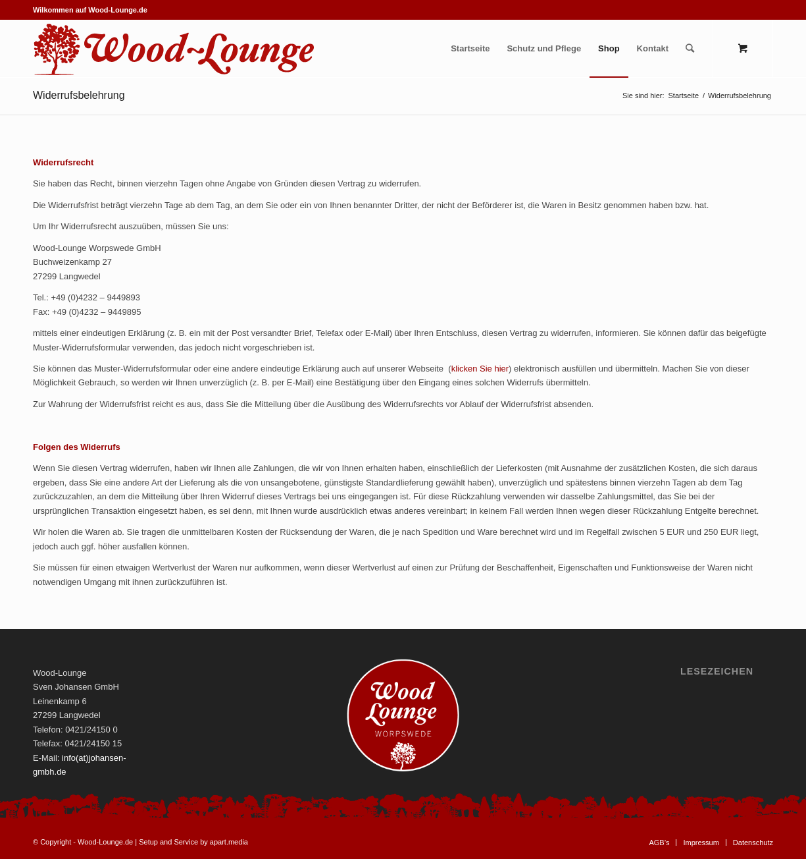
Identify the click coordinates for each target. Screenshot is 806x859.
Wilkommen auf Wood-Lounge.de (90, 10)
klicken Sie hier (480, 369)
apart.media (229, 842)
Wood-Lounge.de (105, 842)
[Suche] (690, 48)
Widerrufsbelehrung (79, 95)
